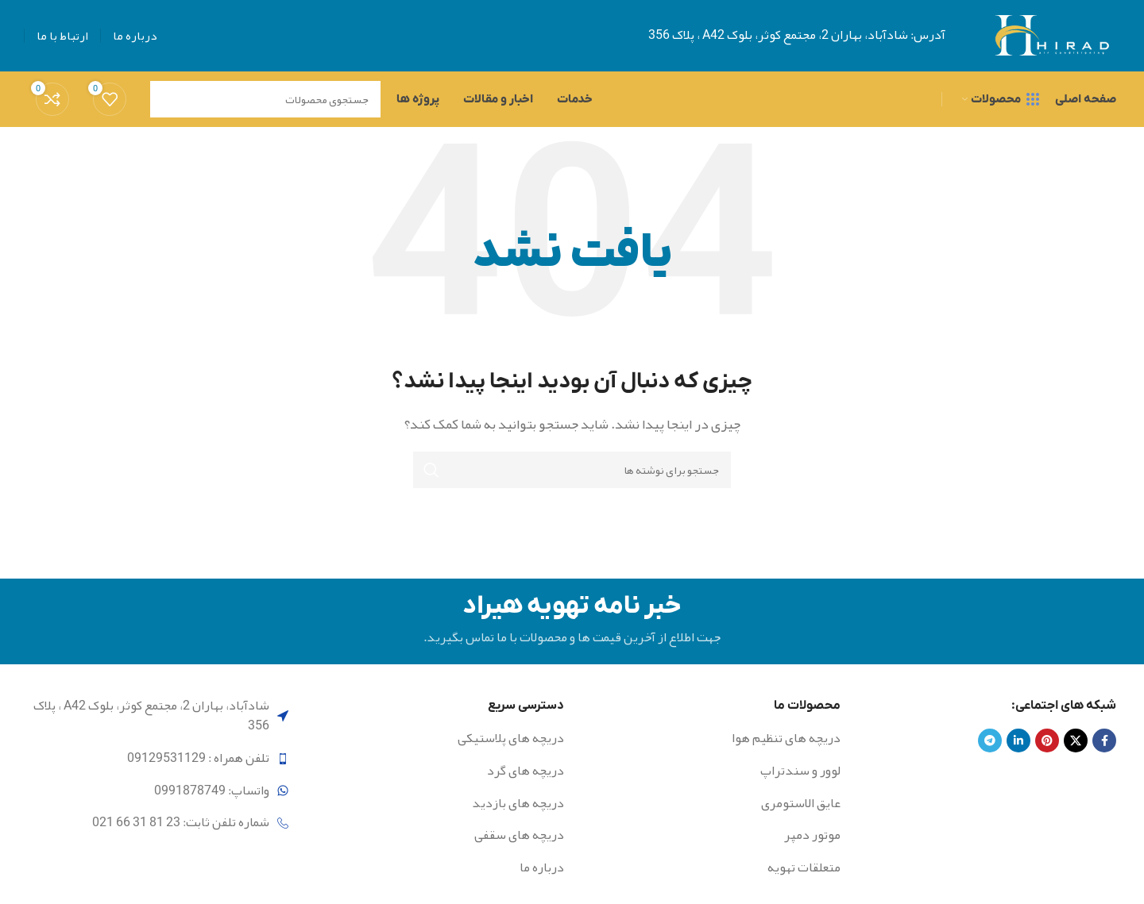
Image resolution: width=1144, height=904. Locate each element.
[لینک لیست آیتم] (716, 739)
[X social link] (1076, 741)
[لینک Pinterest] (1047, 741)
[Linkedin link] (1018, 741)
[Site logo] (1050, 40)
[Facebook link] (1104, 741)
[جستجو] (572, 470)
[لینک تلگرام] (990, 741)
